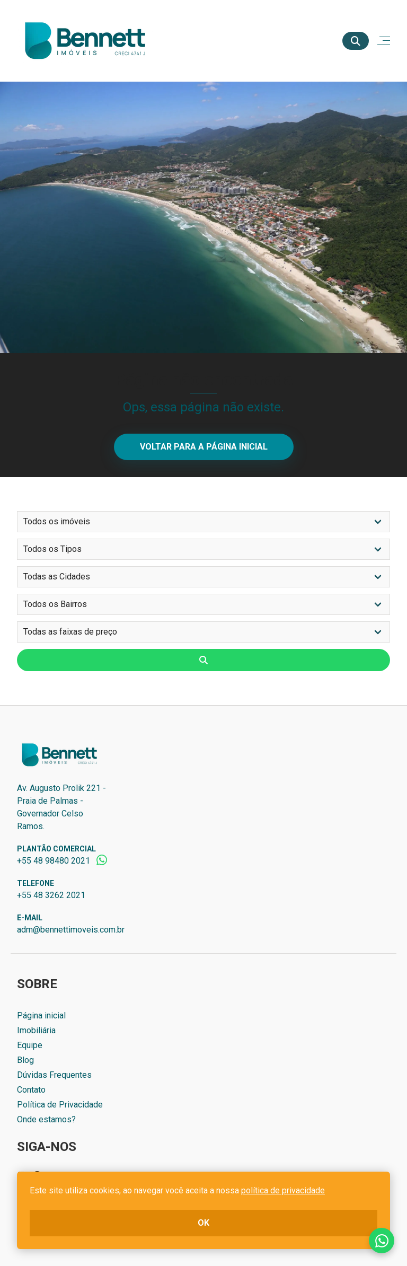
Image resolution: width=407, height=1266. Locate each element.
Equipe (29, 1045)
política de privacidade (283, 1190)
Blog (25, 1060)
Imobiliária (36, 1030)
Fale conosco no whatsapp (381, 1240)
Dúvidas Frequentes (54, 1075)
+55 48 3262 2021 (51, 895)
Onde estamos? (46, 1119)
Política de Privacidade (60, 1105)
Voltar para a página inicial (204, 447)
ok (203, 1223)
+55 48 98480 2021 (53, 861)
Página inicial (41, 1015)
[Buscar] (355, 41)
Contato (31, 1090)
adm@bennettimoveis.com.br (71, 930)
